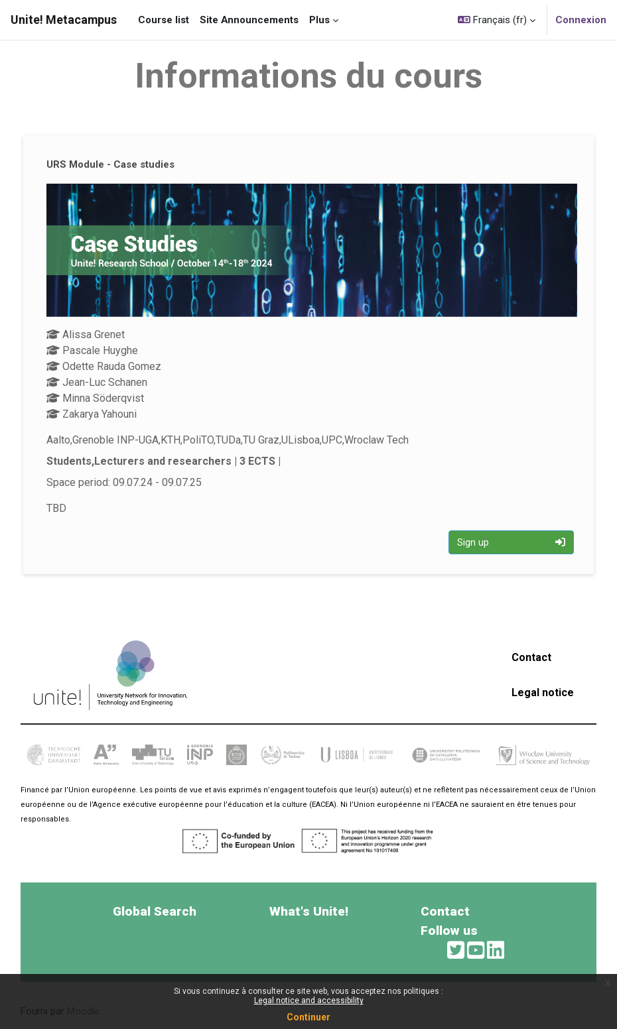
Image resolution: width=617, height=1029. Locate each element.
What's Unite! (308, 911)
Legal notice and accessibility (309, 1000)
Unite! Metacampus (64, 20)
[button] (496, 20)
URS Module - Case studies (110, 164)
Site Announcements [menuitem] (249, 20)
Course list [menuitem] (163, 20)
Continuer (308, 1017)
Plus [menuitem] (319, 20)
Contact (531, 657)
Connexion (580, 20)
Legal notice (543, 692)
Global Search (154, 911)
